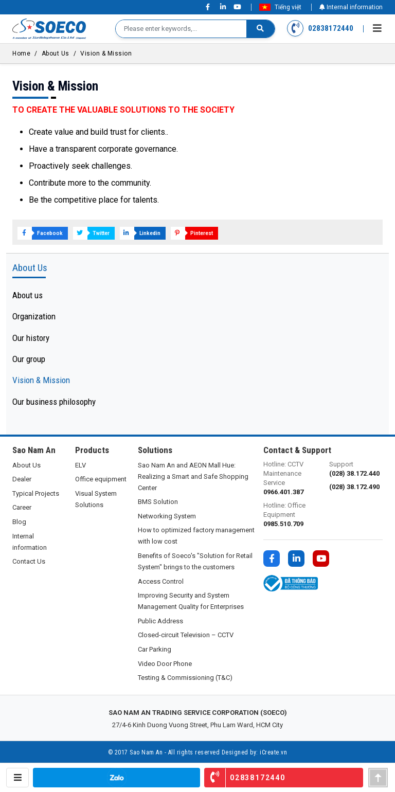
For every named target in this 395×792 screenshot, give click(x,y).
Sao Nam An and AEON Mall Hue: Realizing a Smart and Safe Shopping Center (193, 476)
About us (27, 295)
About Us (55, 53)
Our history (30, 338)
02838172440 (320, 29)
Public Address (160, 621)
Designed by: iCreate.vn (255, 752)
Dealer (21, 479)
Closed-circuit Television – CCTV (186, 635)
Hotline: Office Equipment (290, 515)
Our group (28, 359)
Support (356, 469)
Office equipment (101, 479)
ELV (80, 465)
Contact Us (28, 561)
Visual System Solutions (96, 499)
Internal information (351, 7)
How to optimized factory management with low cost (196, 535)
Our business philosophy (54, 402)
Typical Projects (35, 493)
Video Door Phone (165, 664)
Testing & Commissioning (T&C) (185, 677)
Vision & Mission (106, 53)
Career (21, 507)
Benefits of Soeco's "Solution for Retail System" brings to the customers (195, 561)
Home (21, 53)
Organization (34, 316)
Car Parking (154, 649)
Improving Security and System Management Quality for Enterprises (191, 600)
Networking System (167, 516)
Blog (19, 522)
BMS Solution (158, 502)
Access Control (161, 581)
